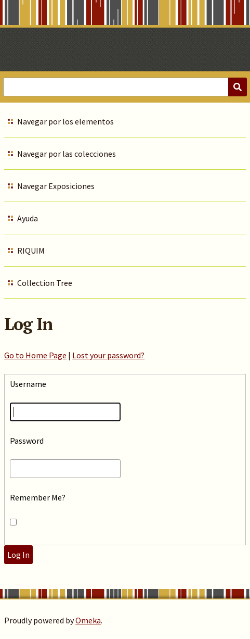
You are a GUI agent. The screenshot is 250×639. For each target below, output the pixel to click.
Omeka (88, 620)
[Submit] (237, 87)
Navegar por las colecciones (66, 153)
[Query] (125, 87)
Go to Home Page (35, 355)
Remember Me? (37, 497)
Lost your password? (108, 355)
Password (27, 440)
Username (28, 384)
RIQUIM (31, 250)
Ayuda (27, 218)
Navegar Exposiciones (56, 186)
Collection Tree (44, 283)
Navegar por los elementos (65, 121)
